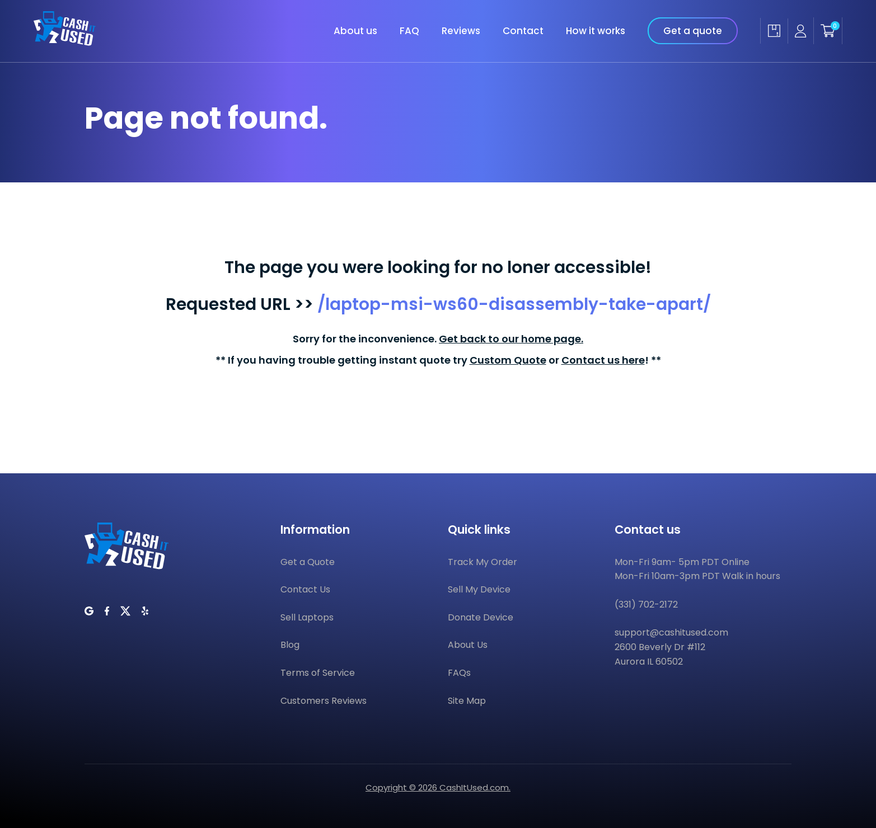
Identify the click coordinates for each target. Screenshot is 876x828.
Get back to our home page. (511, 339)
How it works (595, 30)
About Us (468, 644)
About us (355, 30)
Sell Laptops (307, 617)
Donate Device (480, 617)
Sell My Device (479, 589)
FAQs (459, 672)
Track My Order (482, 562)
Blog (289, 644)
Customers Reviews (323, 700)
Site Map (467, 700)
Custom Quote (508, 360)
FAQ (409, 30)
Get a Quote (307, 562)
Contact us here (603, 360)
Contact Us (305, 589)
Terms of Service (317, 672)
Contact (523, 30)
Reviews (461, 30)
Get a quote (692, 30)
